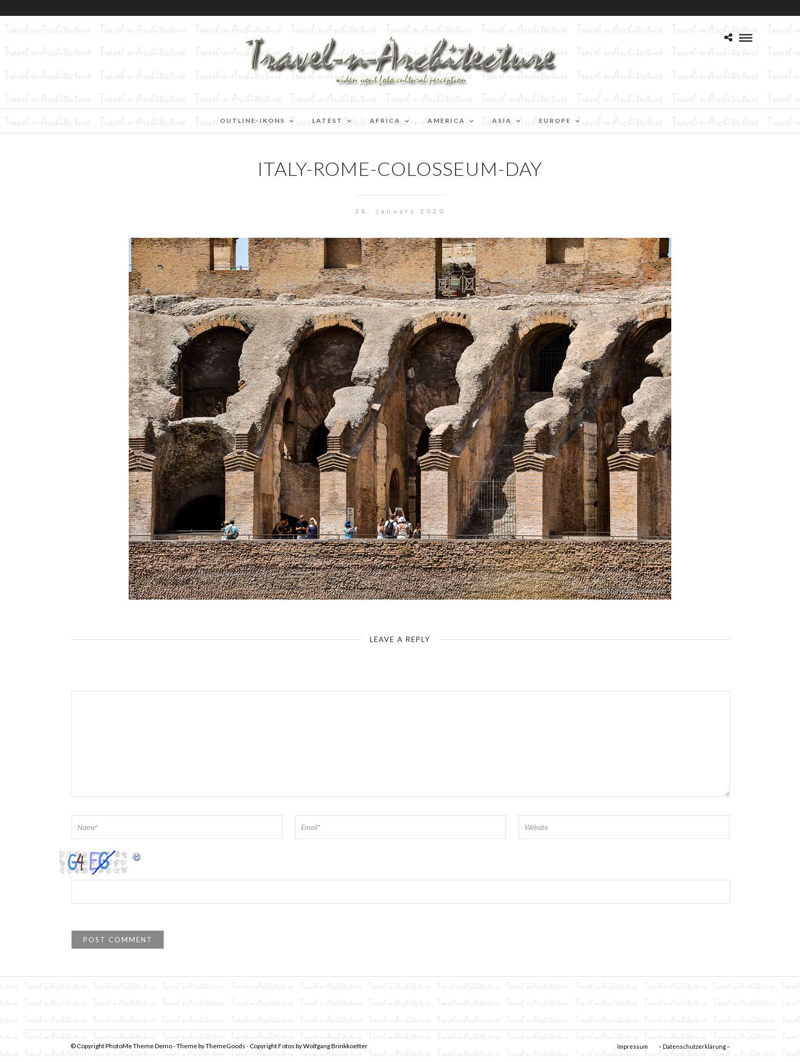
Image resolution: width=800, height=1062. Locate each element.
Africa (385, 120)
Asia (502, 120)
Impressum (632, 1046)
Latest (327, 120)
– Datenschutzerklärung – (694, 1046)
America (446, 120)
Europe (555, 120)
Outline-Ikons (252, 120)
